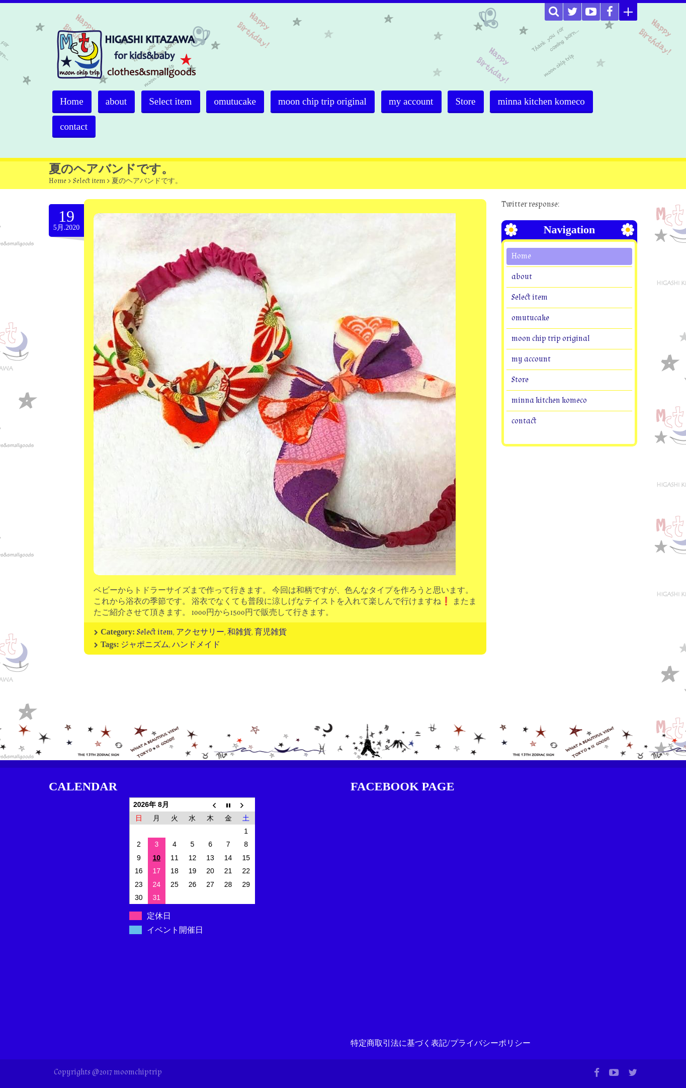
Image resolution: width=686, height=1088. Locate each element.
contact (74, 126)
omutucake (238, 101)
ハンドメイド (196, 645)
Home (71, 101)
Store (471, 101)
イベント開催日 (175, 930)
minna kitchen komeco (547, 101)
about (117, 101)
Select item (172, 101)
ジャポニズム (145, 645)
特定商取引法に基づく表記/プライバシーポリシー (441, 1043)
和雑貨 (239, 632)
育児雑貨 (270, 632)
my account (416, 101)
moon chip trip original (326, 101)
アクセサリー (200, 632)
